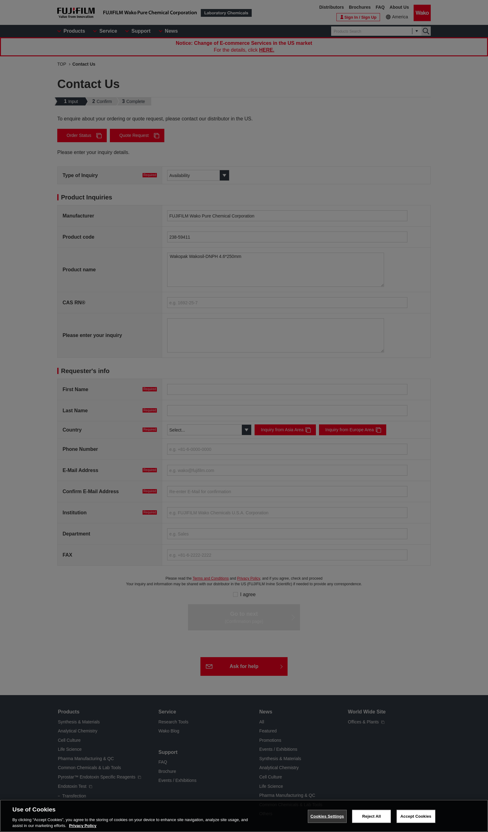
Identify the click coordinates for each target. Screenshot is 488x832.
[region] (244, 816)
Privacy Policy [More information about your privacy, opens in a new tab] (82, 825)
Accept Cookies (416, 816)
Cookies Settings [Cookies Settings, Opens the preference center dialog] (327, 816)
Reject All (371, 816)
